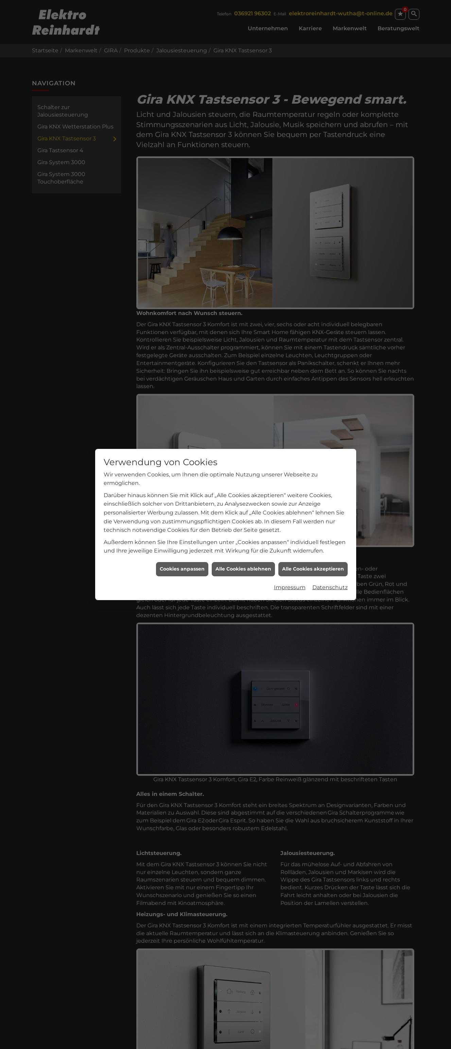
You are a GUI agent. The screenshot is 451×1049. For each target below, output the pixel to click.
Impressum (290, 565)
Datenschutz (330, 565)
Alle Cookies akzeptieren (313, 546)
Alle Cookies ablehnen (243, 546)
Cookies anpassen (182, 546)
